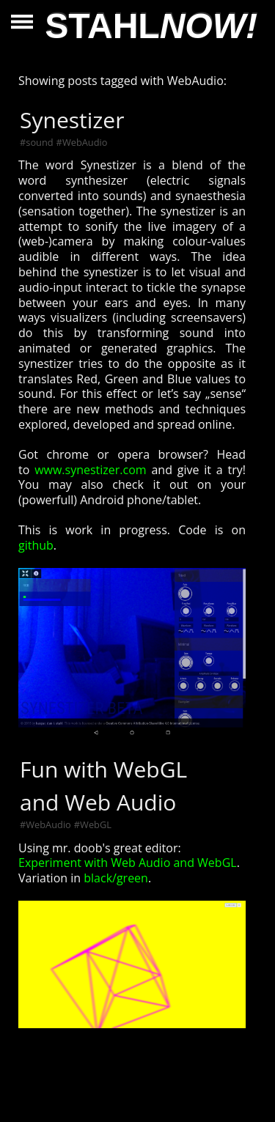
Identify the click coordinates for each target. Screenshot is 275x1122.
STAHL (151, 26)
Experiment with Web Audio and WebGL (127, 863)
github (36, 545)
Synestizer (72, 120)
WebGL (95, 824)
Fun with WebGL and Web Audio (103, 785)
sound (39, 142)
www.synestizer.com (90, 470)
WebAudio (85, 142)
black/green (116, 878)
